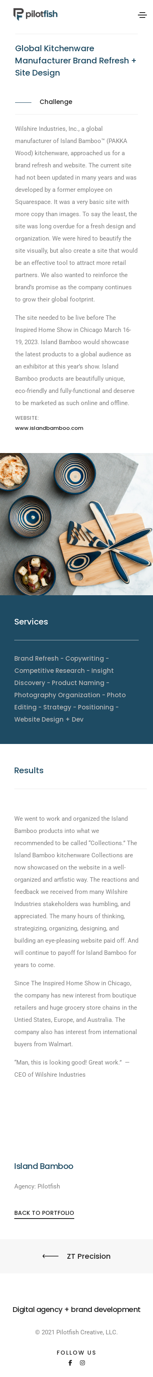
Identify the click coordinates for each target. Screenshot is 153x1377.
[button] (44, 1213)
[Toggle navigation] (142, 15)
